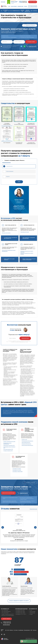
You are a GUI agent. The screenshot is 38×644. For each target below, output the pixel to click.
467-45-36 (23, 2)
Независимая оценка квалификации (7, 443)
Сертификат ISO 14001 (17, 470)
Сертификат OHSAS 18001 (17, 471)
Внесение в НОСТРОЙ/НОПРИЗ (8, 615)
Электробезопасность (26, 442)
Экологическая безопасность (27, 445)
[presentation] (2, 527)
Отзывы (25, 6)
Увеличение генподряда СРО (9, 445)
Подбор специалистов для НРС (9, 441)
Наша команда (14, 6)
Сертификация (20, 630)
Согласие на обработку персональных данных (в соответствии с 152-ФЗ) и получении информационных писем (10, 46)
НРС (6, 630)
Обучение (11, 630)
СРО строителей (5, 610)
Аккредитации (20, 6)
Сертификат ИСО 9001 (20, 610)
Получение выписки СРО (8, 449)
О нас (9, 6)
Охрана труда (24, 439)
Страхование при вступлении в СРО (9, 447)
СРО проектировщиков (6, 611)
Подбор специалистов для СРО (8, 614)
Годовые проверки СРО (8, 450)
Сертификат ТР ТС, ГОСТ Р (21, 614)
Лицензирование (27, 630)
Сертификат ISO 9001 (17, 468)
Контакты (34, 630)
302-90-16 (23, 1)
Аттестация (16, 630)
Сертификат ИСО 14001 (20, 611)
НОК (8, 630)
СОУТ (31, 630)
